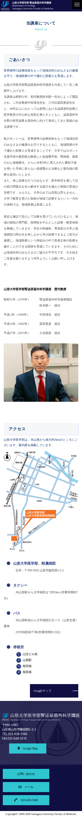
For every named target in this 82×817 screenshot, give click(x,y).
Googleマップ (42, 690)
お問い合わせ (26, 773)
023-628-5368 (26, 800)
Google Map (28, 748)
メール (26, 787)
